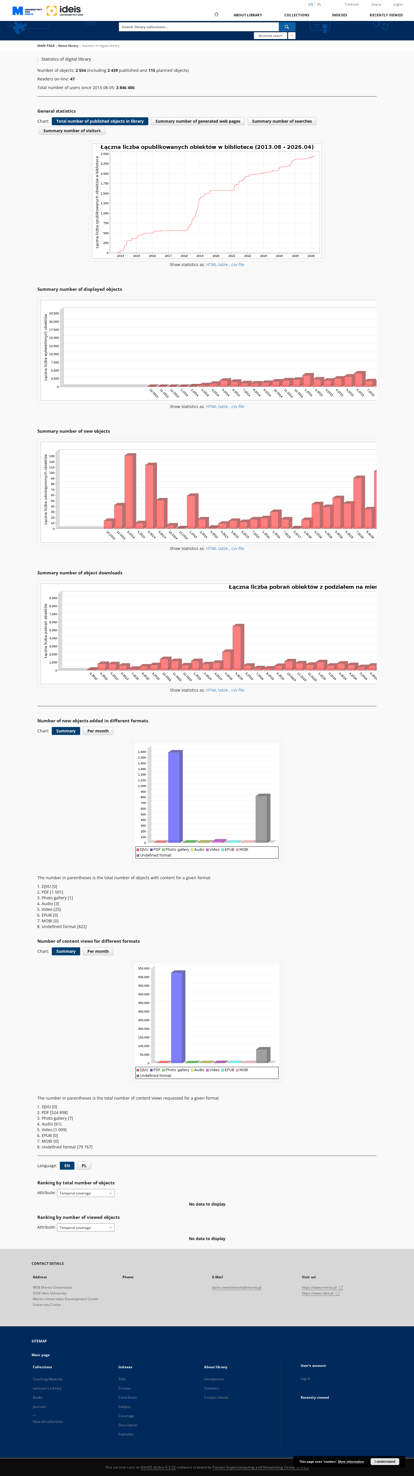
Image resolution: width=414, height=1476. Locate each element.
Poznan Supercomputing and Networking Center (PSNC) (260, 1467)
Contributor (127, 1397)
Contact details (216, 1397)
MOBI (47, 920)
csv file (237, 264)
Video (47, 909)
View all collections (48, 1421)
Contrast (352, 4)
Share (376, 4)
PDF (46, 892)
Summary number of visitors (72, 130)
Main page (41, 1354)
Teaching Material (47, 1379)
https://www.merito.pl (322, 1287)
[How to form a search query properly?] (292, 35)
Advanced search (270, 36)
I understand (385, 1462)
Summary (66, 731)
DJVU (47, 886)
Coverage (126, 1415)
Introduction (214, 1379)
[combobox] (85, 1193)
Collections (297, 15)
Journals (39, 1406)
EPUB (47, 915)
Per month (98, 731)
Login (398, 4)
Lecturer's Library (47, 1388)
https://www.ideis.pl (321, 1293)
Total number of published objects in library (100, 121)
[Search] (287, 26)
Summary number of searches (282, 121)
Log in (305, 1378)
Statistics (211, 1388)
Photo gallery (55, 897)
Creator (124, 1388)
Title (122, 1379)
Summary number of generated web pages (198, 121)
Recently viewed (386, 15)
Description (127, 1425)
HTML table (217, 264)
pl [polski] (319, 4)
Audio (48, 903)
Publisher (126, 1434)
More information (351, 1461)
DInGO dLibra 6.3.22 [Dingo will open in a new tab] (158, 1467)
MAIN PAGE (46, 45)
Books (38, 1397)
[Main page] (216, 15)
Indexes (340, 15)
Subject (124, 1406)
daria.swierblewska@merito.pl (236, 1287)
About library (248, 15)
